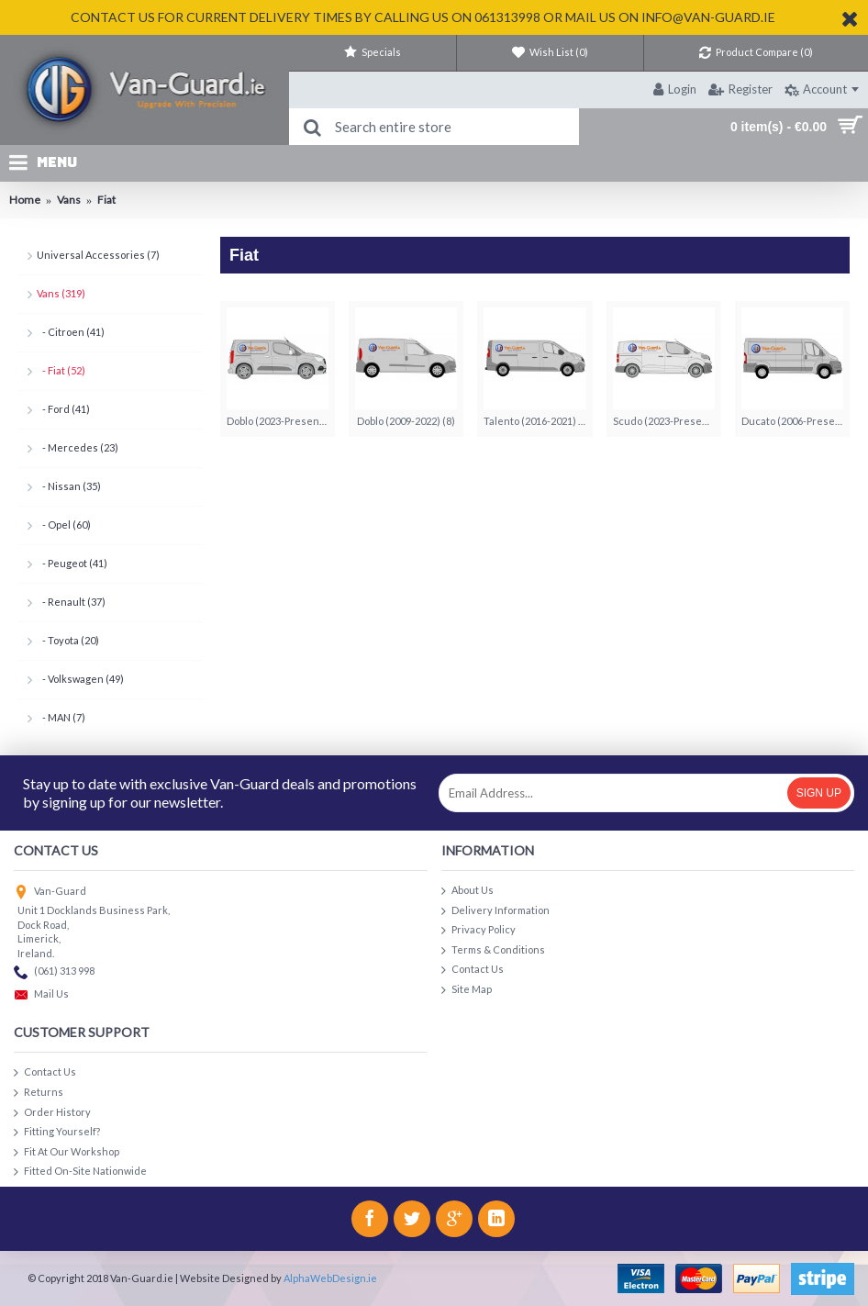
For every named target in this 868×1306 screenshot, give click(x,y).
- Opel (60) (64, 524)
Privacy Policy (478, 930)
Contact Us (472, 969)
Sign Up (818, 793)
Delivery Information (495, 911)
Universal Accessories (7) (98, 255)
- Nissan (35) (69, 486)
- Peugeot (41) (72, 563)
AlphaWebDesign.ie (330, 1278)
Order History (52, 1113)
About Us (467, 891)
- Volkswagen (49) (80, 679)
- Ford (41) (63, 409)
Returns (38, 1092)
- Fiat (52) (61, 370)
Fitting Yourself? (57, 1132)
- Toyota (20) (68, 640)
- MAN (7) (61, 717)
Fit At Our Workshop (66, 1152)
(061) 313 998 (54, 972)
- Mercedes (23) (77, 447)
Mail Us (41, 995)
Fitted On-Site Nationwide (80, 1171)
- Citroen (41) (71, 332)
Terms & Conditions (493, 950)
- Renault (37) (71, 602)
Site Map (466, 990)
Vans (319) (61, 293)
